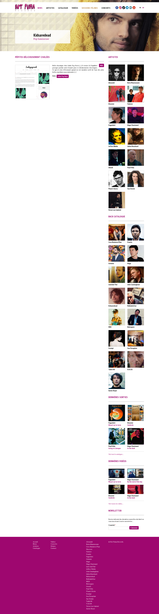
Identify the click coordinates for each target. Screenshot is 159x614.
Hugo (88, 562)
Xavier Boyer (90, 609)
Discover (89, 549)
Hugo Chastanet (92, 564)
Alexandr (89, 542)
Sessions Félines (90, 7)
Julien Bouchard (91, 574)
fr (140, 7)
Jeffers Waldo (91, 569)
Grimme (89, 559)
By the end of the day (134, 482)
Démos (53, 546)
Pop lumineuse (41, 38)
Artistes (50, 7)
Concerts (105, 7)
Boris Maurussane (92, 544)
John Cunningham (92, 571)
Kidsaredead (90, 576)
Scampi (88, 594)
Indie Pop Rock (63, 76)
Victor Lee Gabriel (92, 606)
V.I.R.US (89, 604)
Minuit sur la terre (114, 425)
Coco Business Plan (93, 547)
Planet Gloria (91, 591)
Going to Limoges (114, 448)
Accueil (35, 542)
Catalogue (63, 7)
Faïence (89, 552)
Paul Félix (89, 589)
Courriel (112, 525)
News (40, 7)
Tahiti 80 (89, 601)
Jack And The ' (91, 567)
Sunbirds (130, 425)
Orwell (88, 586)
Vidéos (75, 7)
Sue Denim (89, 599)
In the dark (131, 448)
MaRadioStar (90, 579)
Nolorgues (90, 584)
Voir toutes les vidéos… (115, 504)
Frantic (88, 554)
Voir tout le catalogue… (116, 454)
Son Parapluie (91, 596)
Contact (53, 548)
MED (101, 65)
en (143, 7)
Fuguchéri (89, 557)
